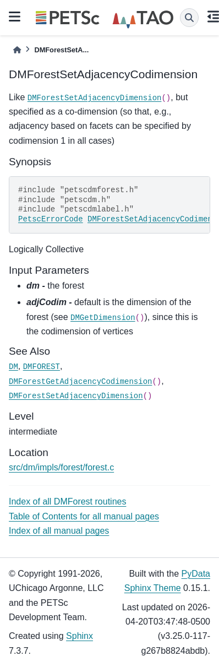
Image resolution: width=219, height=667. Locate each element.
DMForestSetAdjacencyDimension (95, 98)
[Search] (189, 17)
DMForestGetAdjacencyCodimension (80, 381)
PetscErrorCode (50, 219)
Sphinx (79, 636)
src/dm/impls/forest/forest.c (61, 467)
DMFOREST (41, 366)
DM (13, 366)
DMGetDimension (102, 317)
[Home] (17, 50)
